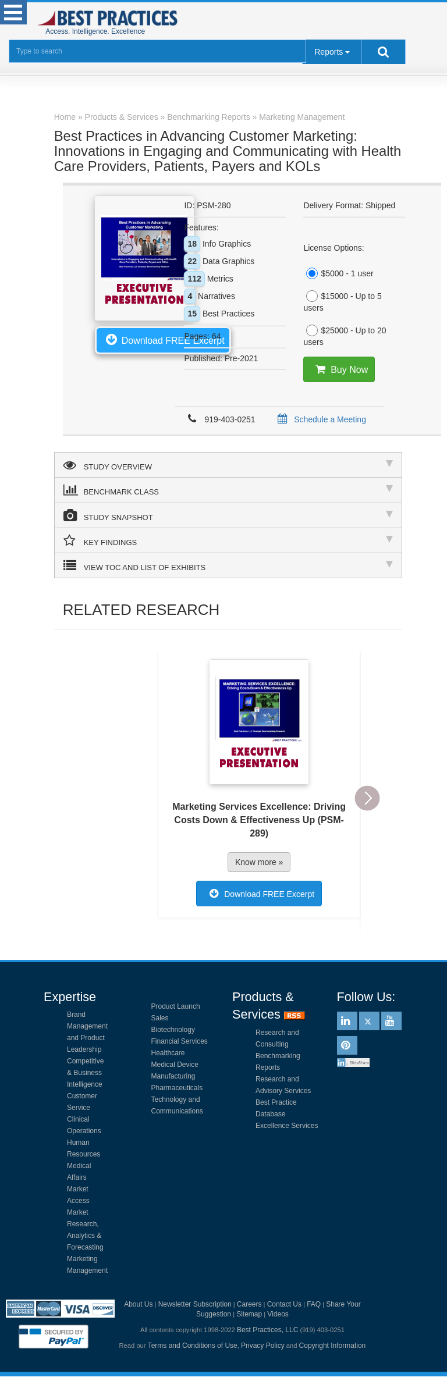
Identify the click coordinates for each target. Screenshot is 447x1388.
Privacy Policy (263, 1345)
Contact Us (284, 1304)
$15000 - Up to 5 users (342, 301)
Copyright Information (332, 1345)
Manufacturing (173, 1076)
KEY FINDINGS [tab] (228, 540)
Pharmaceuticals (177, 1088)
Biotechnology (173, 1030)
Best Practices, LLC (267, 1330)
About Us (138, 1304)
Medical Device (174, 1064)
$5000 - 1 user (338, 273)
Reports (328, 51)
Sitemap (249, 1314)
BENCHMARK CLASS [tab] (228, 489)
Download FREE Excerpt (163, 339)
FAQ (314, 1304)
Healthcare (168, 1053)
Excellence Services (287, 1126)
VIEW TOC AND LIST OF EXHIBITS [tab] (228, 565)
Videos (277, 1314)
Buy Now (339, 369)
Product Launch (175, 1006)
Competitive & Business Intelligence (85, 1072)
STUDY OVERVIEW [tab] (228, 464)
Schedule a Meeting (320, 419)
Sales (160, 1018)
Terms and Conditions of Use (192, 1345)
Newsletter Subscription (195, 1304)
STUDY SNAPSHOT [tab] (228, 515)
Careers (249, 1304)
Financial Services (179, 1041)
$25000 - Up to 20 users (344, 336)
